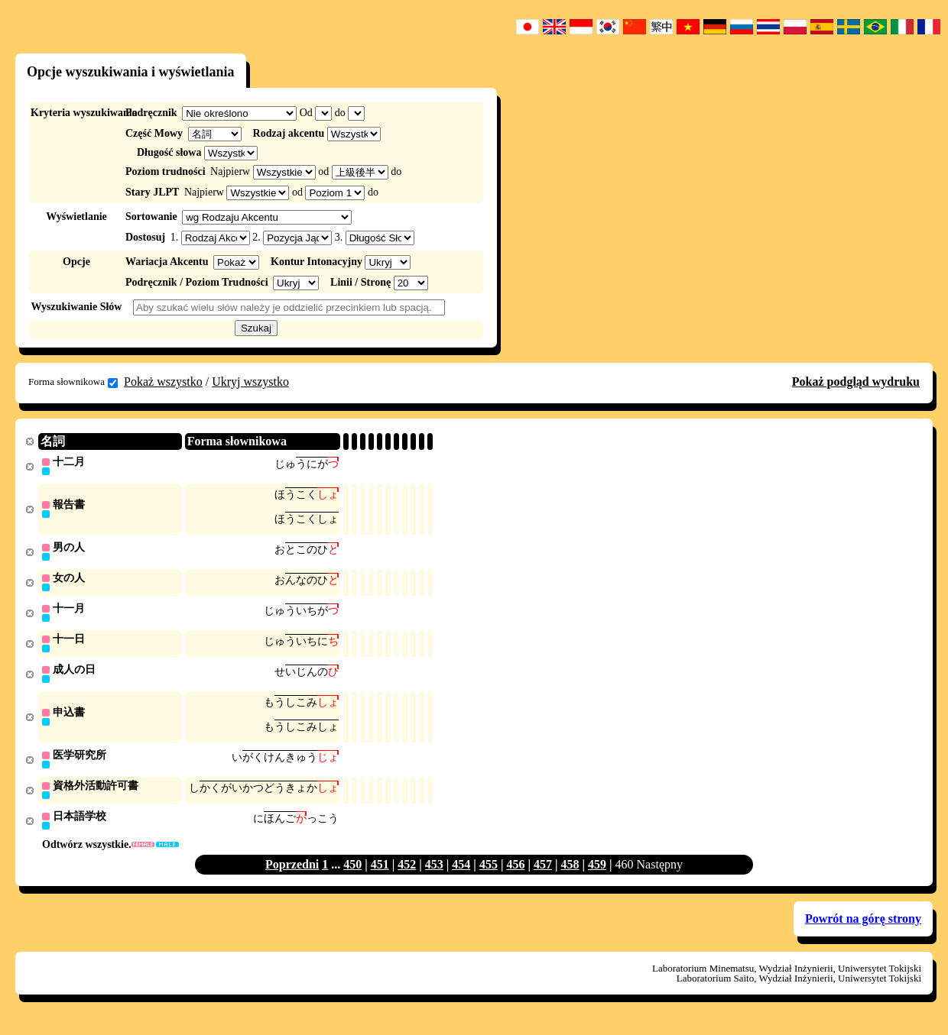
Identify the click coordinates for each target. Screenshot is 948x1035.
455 (488, 874)
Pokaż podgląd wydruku (856, 381)
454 (461, 874)
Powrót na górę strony (863, 928)
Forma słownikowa (73, 382)
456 (515, 874)
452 (407, 874)
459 (597, 874)
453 (434, 874)
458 (569, 874)
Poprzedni (292, 874)
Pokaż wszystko (163, 381)
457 (543, 874)
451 (380, 874)
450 (352, 874)
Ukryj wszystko (250, 381)
